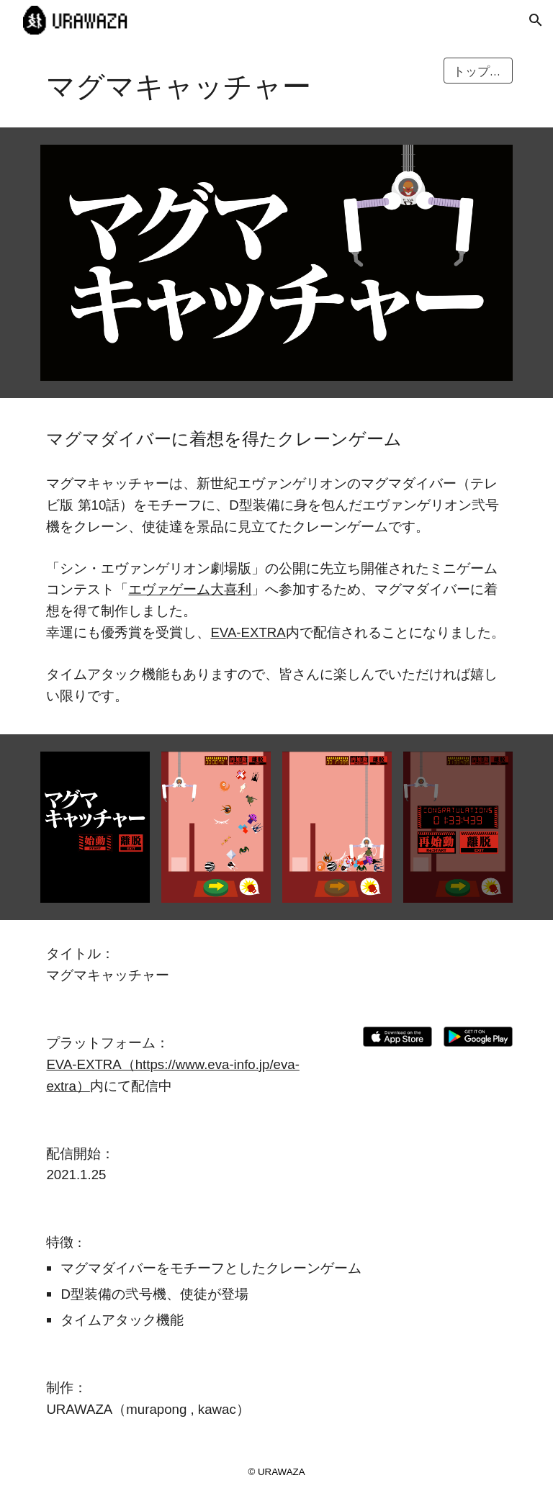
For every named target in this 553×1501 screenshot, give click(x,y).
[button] (535, 20)
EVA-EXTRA (247, 632)
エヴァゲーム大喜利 (189, 589)
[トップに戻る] (477, 70)
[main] (235, 84)
